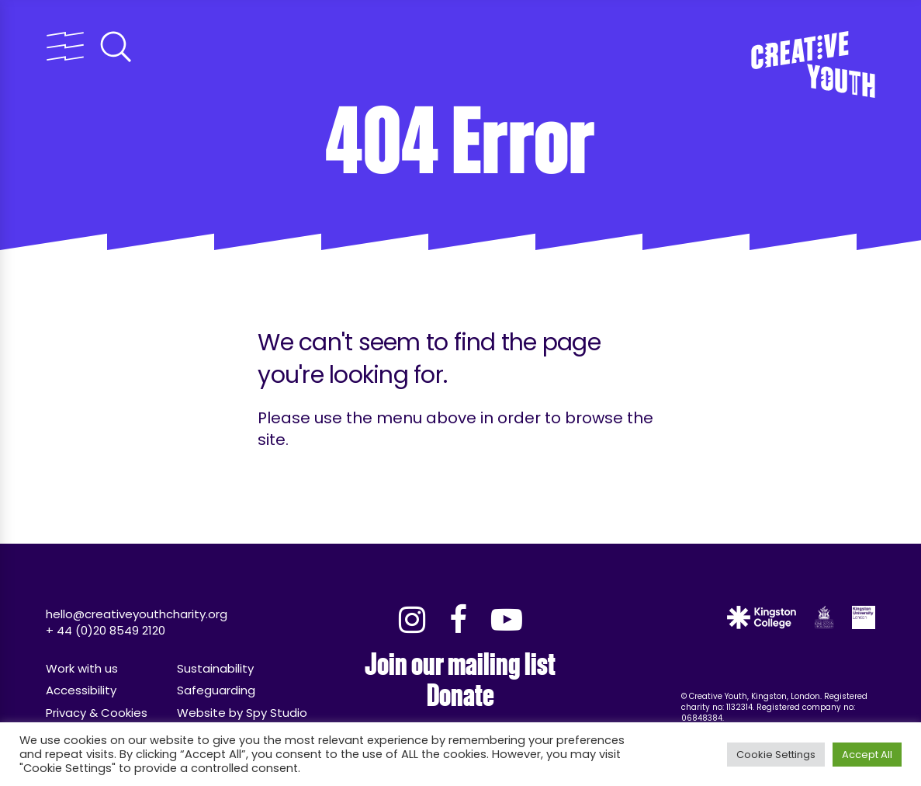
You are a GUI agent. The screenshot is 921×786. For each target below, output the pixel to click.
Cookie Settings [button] (775, 754)
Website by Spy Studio (242, 712)
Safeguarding (216, 690)
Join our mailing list (460, 664)
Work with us (82, 668)
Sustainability (215, 668)
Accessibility (81, 690)
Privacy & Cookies (96, 712)
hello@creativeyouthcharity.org (136, 614)
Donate (460, 695)
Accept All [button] (867, 754)
